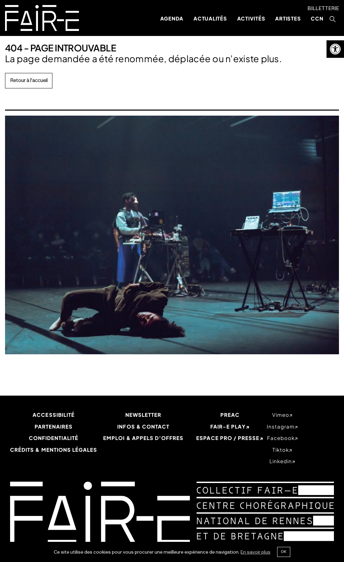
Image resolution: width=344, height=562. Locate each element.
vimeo (280, 414)
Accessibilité (54, 414)
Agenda (172, 18)
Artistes (288, 18)
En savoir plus (255, 552)
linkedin (280, 461)
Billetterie (323, 8)
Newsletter (143, 414)
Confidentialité (54, 438)
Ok (283, 551)
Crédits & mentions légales (53, 449)
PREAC (230, 414)
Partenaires (54, 426)
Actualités (210, 18)
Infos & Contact (143, 426)
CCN (317, 18)
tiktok (280, 449)
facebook (281, 438)
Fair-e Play (228, 426)
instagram (281, 426)
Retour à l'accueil (29, 80)
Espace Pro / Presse (227, 438)
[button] (335, 49)
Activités (251, 18)
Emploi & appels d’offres (143, 438)
